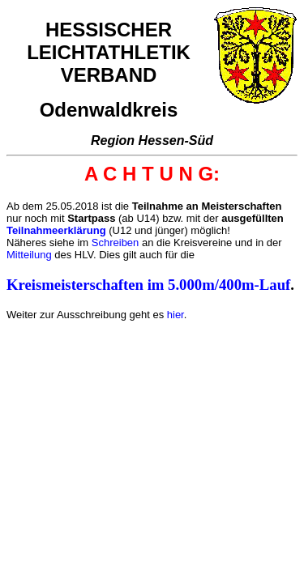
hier (175, 315)
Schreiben (115, 242)
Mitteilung (29, 255)
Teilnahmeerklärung (56, 230)
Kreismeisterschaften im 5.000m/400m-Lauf (148, 284)
